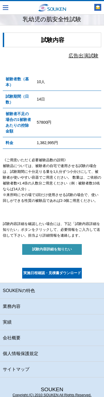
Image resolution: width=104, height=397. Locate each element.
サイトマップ (16, 369)
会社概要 (12, 337)
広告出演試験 (83, 56)
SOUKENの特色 (19, 290)
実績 (7, 322)
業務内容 (12, 306)
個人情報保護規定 (20, 353)
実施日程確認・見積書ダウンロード (52, 273)
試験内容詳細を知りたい (52, 249)
